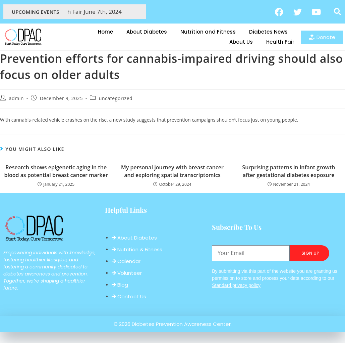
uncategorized (116, 98)
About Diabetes (146, 31)
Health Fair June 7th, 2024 (93, 11)
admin (16, 98)
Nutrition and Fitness (208, 31)
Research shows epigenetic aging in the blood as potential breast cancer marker (56, 171)
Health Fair (280, 41)
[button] (337, 11)
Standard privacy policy (236, 285)
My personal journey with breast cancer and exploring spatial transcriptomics (172, 171)
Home (105, 31)
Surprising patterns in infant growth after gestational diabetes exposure (288, 171)
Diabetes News (268, 31)
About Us (241, 41)
